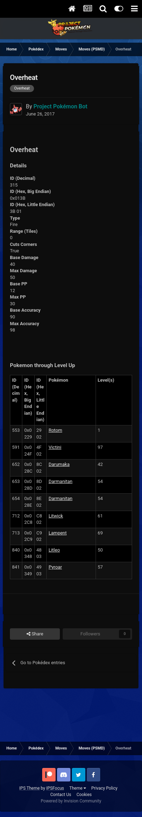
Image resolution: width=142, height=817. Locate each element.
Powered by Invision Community (71, 801)
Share (35, 634)
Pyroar (55, 567)
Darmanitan (60, 481)
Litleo (54, 550)
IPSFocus (55, 788)
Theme (77, 788)
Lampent (58, 533)
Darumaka (59, 464)
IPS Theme (29, 788)
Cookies (84, 794)
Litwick (56, 515)
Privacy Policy (104, 788)
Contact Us (60, 794)
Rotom (55, 430)
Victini (55, 447)
